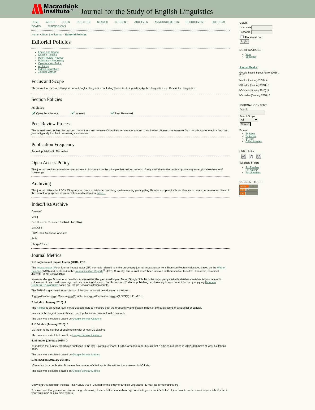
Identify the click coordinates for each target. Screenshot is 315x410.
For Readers (252, 167)
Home (35, 22)
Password (245, 32)
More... (101, 193)
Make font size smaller (243, 156)
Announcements (167, 22)
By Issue (250, 133)
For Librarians (253, 172)
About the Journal (51, 34)
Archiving (43, 66)
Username (245, 27)
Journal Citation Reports (89, 271)
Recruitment (195, 22)
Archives (141, 22)
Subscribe (251, 57)
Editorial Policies (75, 34)
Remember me (253, 37)
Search (102, 22)
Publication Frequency (51, 60)
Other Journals (254, 141)
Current (121, 22)
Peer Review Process (50, 57)
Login (66, 22)
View (248, 54)
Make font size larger (258, 156)
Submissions (56, 26)
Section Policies (47, 54)
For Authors (252, 170)
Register (83, 22)
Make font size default (251, 156)
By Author (251, 136)
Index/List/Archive (48, 69)
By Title (250, 139)
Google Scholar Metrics (86, 354)
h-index (41, 307)
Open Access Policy (49, 63)
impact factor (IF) (47, 267)
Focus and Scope (48, 52)
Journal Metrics (47, 71)
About (50, 22)
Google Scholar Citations (87, 318)
